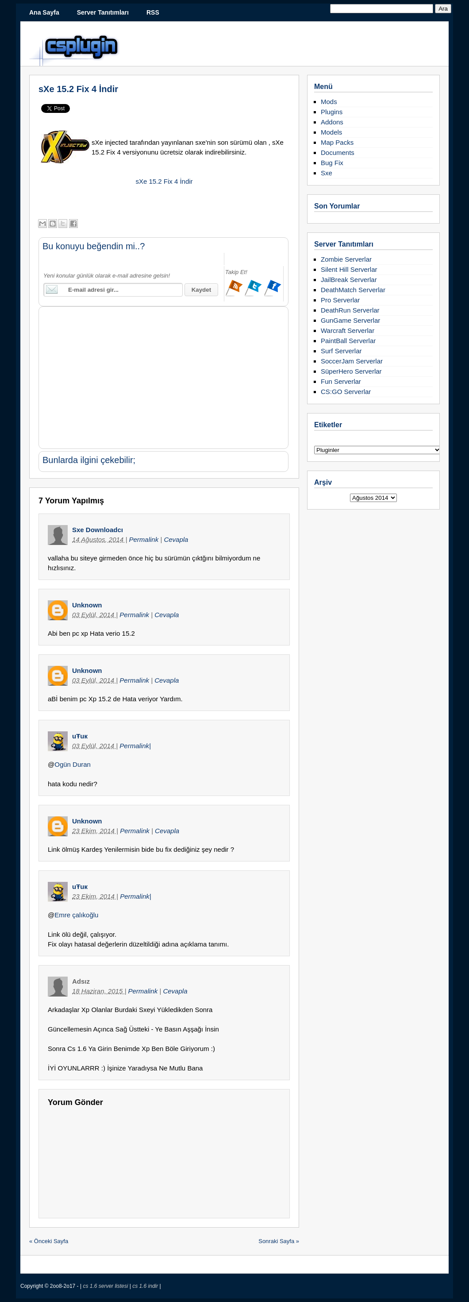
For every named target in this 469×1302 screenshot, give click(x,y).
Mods (329, 101)
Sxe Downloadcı (97, 529)
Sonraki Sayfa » (278, 1241)
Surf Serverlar (341, 351)
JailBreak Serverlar (349, 279)
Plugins (331, 112)
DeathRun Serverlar (350, 310)
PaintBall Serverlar (348, 340)
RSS (152, 12)
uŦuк (80, 736)
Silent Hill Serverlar (349, 269)
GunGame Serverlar (350, 320)
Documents (337, 152)
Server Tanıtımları (103, 12)
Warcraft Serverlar (347, 330)
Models (331, 132)
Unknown (87, 605)
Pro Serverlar (340, 300)
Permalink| (135, 746)
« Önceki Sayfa (48, 1241)
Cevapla (176, 539)
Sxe (326, 173)
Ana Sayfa (44, 12)
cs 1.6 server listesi (106, 1286)
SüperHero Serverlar (351, 371)
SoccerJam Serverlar (352, 361)
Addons (332, 122)
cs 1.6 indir (145, 1286)
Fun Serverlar (341, 381)
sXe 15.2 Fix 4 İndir (78, 89)
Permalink (144, 539)
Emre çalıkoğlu (76, 915)
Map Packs (337, 142)
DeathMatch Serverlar (353, 290)
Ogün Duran (72, 764)
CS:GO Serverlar (346, 391)
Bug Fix (332, 162)
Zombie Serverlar (346, 259)
